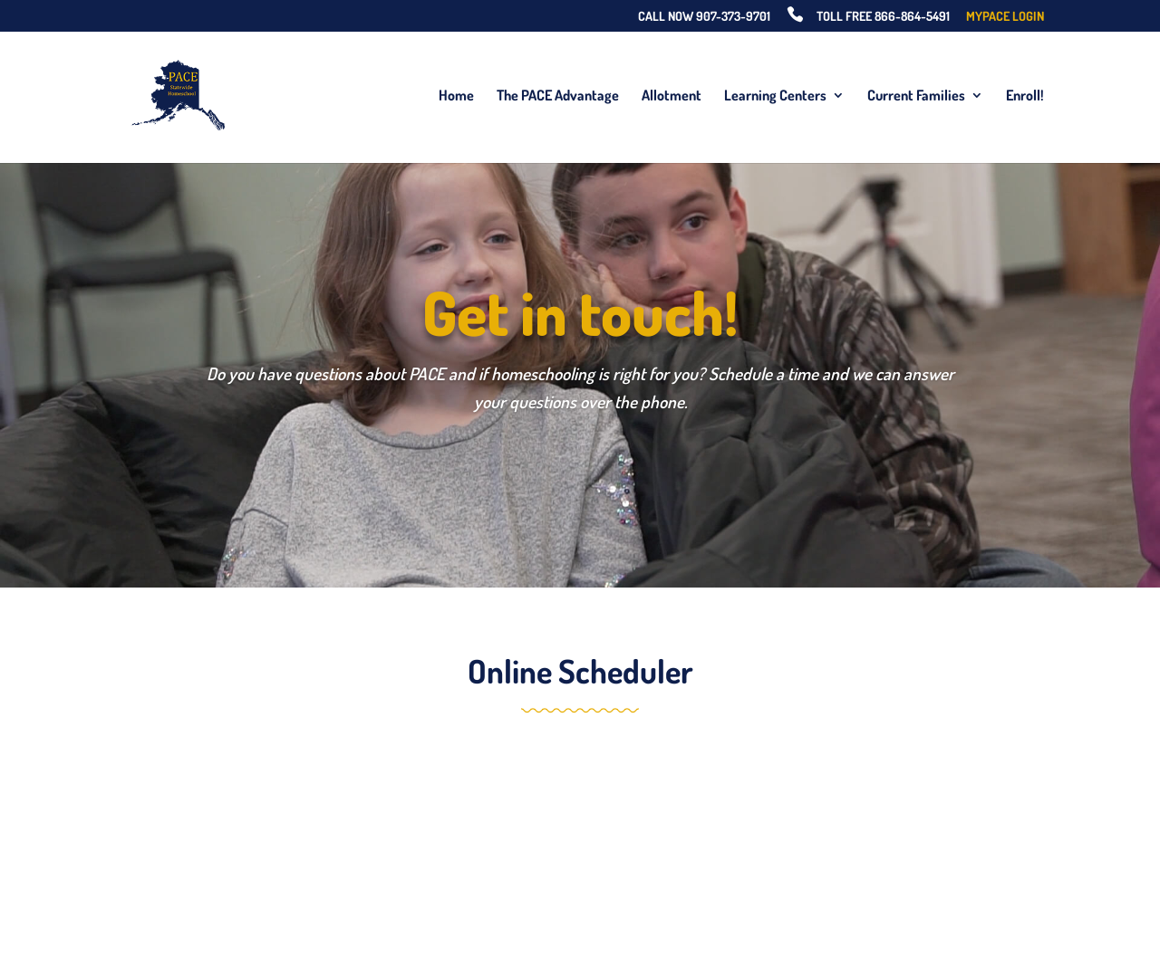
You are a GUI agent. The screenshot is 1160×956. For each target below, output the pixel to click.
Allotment (671, 96)
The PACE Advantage (558, 96)
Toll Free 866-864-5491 (883, 17)
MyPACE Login (1005, 17)
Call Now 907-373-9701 (704, 17)
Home (456, 96)
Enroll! (1025, 96)
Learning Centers (775, 96)
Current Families (916, 96)
